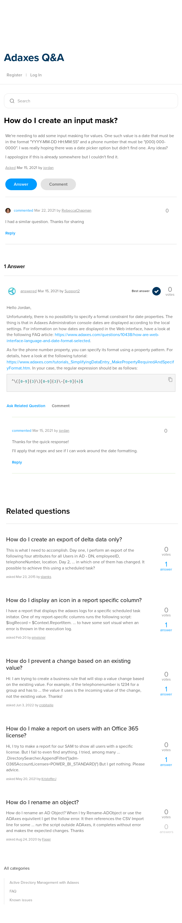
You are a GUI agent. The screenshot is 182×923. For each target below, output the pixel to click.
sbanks (46, 576)
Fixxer (46, 839)
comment (58, 184)
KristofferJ (48, 778)
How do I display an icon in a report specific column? (74, 600)
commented (23, 210)
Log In (36, 75)
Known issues (21, 900)
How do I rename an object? (42, 802)
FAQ (13, 891)
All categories (16, 868)
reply (10, 233)
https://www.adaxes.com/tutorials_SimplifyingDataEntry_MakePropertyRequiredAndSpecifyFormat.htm (90, 365)
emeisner (38, 637)
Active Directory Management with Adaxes (44, 882)
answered (28, 291)
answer (21, 184)
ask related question (26, 406)
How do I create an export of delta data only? (64, 539)
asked (10, 168)
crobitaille (46, 705)
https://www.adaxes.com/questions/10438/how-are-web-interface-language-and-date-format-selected (83, 338)
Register (14, 75)
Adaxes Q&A (34, 57)
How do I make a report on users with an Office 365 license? (72, 732)
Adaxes (28, 16)
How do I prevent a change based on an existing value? (68, 665)
